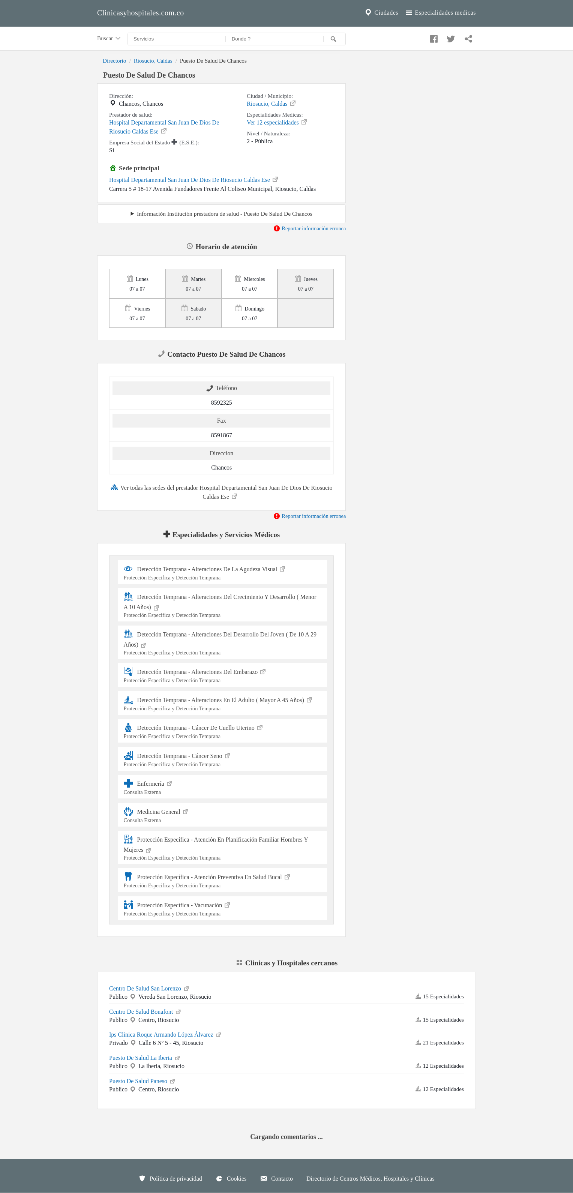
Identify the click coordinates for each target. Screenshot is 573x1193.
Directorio (114, 60)
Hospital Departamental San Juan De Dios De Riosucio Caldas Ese (164, 127)
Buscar (109, 38)
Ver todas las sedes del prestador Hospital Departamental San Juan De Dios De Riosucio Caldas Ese (222, 491)
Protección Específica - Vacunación (222, 908)
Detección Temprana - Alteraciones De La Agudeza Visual (222, 572)
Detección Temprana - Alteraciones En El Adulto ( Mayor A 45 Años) (222, 703)
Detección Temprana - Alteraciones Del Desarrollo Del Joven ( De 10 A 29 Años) (222, 642)
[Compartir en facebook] (432, 37)
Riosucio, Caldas (153, 60)
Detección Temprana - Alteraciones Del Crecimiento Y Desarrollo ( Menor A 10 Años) (222, 605)
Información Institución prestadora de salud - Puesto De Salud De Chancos (224, 213)
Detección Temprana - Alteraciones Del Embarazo (222, 675)
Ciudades (381, 13)
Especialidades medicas (440, 13)
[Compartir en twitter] (450, 37)
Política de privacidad (170, 1178)
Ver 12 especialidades (277, 122)
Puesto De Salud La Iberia (145, 1057)
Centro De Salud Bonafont (145, 1011)
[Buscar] (334, 39)
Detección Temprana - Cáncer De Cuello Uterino (222, 731)
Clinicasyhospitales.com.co (140, 13)
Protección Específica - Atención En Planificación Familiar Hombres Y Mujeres (222, 847)
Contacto (276, 1178)
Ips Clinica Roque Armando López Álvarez (165, 1034)
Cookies (231, 1178)
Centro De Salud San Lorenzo (149, 988)
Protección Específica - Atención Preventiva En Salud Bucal (222, 880)
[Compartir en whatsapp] (467, 37)
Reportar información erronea (309, 228)
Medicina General (222, 815)
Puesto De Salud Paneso (142, 1080)
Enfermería (222, 786)
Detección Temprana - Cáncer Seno (222, 759)
